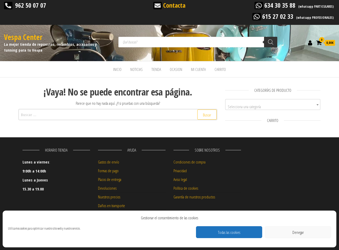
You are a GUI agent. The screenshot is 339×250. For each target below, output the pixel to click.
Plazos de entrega (109, 179)
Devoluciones (107, 188)
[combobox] (272, 104)
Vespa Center (23, 37)
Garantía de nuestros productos (194, 196)
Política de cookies (185, 188)
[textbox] (273, 106)
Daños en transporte (111, 205)
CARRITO (220, 69)
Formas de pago (108, 170)
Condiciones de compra (189, 162)
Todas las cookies (229, 232)
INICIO (117, 69)
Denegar (298, 232)
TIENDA (156, 69)
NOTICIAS (136, 69)
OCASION (176, 69)
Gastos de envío (108, 162)
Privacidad (180, 170)
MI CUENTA (198, 69)
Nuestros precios (109, 196)
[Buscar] (270, 42)
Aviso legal (180, 179)
